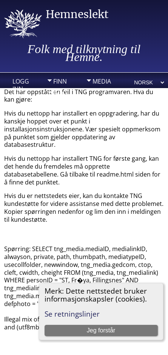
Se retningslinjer (72, 313)
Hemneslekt (77, 14)
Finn (60, 81)
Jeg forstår (101, 330)
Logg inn (20, 83)
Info (60, 93)
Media (101, 81)
